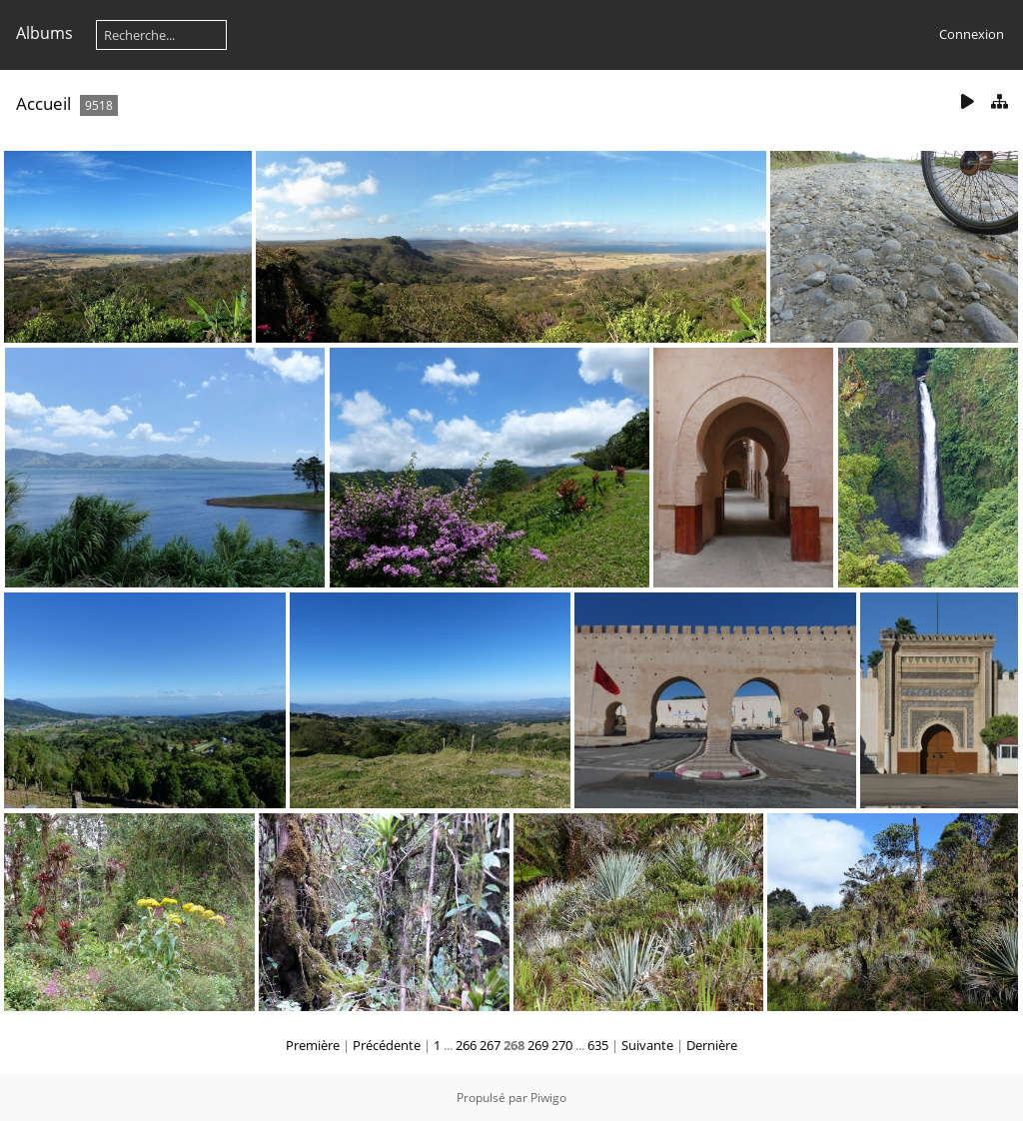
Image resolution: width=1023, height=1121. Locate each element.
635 (597, 1045)
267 (490, 1045)
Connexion (971, 34)
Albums (44, 33)
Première (313, 1045)
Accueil (43, 103)
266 (466, 1045)
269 (537, 1045)
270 (561, 1045)
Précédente (387, 1045)
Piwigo (548, 1097)
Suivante (647, 1045)
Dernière (711, 1045)
